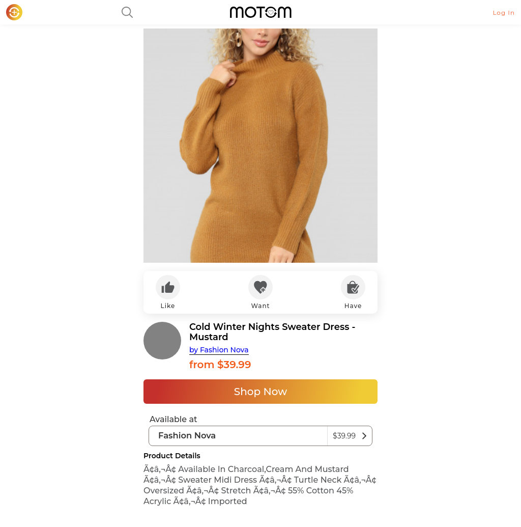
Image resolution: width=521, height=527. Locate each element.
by (219, 349)
